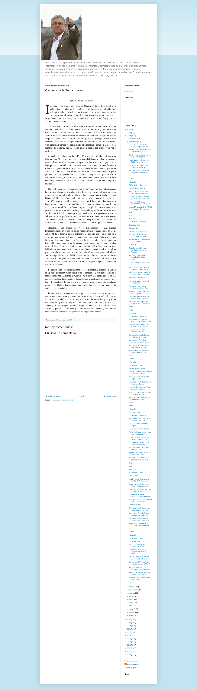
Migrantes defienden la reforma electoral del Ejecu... (140, 454)
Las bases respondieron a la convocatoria (139, 282)
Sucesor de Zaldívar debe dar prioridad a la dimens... (139, 573)
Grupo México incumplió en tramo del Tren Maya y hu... (140, 524)
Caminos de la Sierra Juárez (139, 231)
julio (130, 596)
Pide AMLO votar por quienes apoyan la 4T (139, 578)
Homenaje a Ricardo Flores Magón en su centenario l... (139, 514)
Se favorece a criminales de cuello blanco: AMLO (139, 346)
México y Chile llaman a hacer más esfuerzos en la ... (139, 398)
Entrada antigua (110, 396)
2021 (129, 619)
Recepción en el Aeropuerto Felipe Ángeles (139, 378)
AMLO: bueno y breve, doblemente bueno (137, 545)
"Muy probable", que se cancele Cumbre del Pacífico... (140, 501)
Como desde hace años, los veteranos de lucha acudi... (139, 297)
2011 (129, 651)
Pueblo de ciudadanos (137, 188)
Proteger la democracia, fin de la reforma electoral (139, 419)
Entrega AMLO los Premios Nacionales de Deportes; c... (140, 192)
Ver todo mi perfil (130, 668)
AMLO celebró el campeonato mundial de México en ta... (139, 480)
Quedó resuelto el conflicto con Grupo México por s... (140, 156)
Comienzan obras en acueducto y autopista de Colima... (140, 373)
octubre (132, 587)
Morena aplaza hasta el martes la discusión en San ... (140, 151)
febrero (132, 612)
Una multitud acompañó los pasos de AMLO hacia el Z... (140, 303)
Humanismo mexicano (137, 278)
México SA (132, 182)
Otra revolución (134, 505)
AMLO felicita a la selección (139, 429)
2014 (129, 642)
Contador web (128, 91)
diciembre (133, 139)
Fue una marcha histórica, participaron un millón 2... (139, 235)
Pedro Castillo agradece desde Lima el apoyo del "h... (140, 433)
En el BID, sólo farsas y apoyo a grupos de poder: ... (140, 490)
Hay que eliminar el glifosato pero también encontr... (139, 336)
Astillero (131, 179)
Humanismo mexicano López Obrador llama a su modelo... (140, 274)
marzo (131, 609)
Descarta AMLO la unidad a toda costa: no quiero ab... (139, 459)
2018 (129, 629)
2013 (129, 645)
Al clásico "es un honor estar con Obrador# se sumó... (139, 292)
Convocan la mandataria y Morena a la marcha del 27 (139, 326)
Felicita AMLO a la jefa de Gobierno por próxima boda (140, 320)
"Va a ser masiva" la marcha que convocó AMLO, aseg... (140, 558)
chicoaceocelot (133, 664)
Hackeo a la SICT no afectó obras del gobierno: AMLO (139, 563)
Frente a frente (134, 476)
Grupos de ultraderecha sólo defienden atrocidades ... (139, 485)
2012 (129, 648)
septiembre (133, 590)
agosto (131, 593)
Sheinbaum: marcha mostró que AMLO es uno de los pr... (140, 198)
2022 (129, 136)
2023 (129, 133)
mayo (131, 603)
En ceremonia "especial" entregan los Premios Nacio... (137, 552)
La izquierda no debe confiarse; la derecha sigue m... (140, 388)
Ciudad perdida (134, 225)
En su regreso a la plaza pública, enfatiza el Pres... (139, 287)
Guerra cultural (134, 228)
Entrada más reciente (53, 396)
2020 (129, 623)
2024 (129, 129)
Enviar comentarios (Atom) (65, 400)
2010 (129, 655)
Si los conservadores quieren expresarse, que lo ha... (139, 509)
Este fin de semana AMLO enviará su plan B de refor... (140, 166)
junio (131, 599)
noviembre (133, 142)
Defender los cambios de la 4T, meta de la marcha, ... (140, 393)
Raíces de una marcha (137, 368)
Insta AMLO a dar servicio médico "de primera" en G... (140, 145)
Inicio (83, 396)
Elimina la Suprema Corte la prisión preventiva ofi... (139, 351)
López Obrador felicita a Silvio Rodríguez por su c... (139, 161)
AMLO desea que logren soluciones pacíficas (137, 331)
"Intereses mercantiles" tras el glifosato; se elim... (139, 448)
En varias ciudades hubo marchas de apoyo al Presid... (138, 250)
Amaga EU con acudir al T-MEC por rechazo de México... (140, 208)
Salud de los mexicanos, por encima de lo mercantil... (139, 171)
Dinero (131, 176)
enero (131, 615)
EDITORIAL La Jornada (137, 185)
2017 (129, 632)
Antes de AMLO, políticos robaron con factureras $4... (140, 341)
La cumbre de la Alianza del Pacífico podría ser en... (139, 438)
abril (131, 606)
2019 (129, 626)
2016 (129, 635)
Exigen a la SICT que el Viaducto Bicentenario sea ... (140, 495)
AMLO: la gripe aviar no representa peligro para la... (140, 568)
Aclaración (132, 245)
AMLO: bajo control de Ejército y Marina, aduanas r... (140, 383)
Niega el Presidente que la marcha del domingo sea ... (139, 519)
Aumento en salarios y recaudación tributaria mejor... (137, 257)
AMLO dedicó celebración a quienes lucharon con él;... (139, 268)
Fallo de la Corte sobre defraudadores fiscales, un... (140, 203)
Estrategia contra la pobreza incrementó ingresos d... (139, 443)
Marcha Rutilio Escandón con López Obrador (139, 241)
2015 (129, 639)
